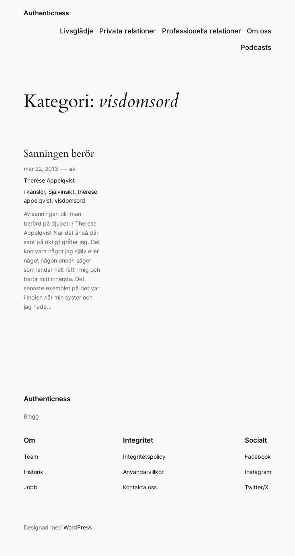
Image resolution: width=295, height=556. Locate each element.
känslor (36, 191)
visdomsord (70, 200)
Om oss (259, 31)
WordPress (78, 527)
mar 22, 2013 (41, 168)
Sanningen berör (59, 154)
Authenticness (46, 13)
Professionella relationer (201, 31)
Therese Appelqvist (49, 180)
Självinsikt (61, 191)
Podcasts (256, 47)
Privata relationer (127, 31)
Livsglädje (76, 31)
